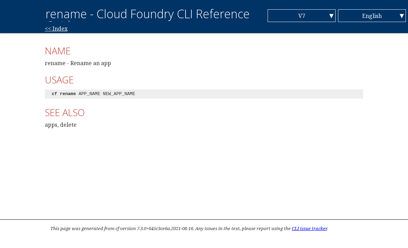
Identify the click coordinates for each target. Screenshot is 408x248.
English (372, 16)
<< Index (56, 28)
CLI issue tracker (309, 228)
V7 (301, 16)
